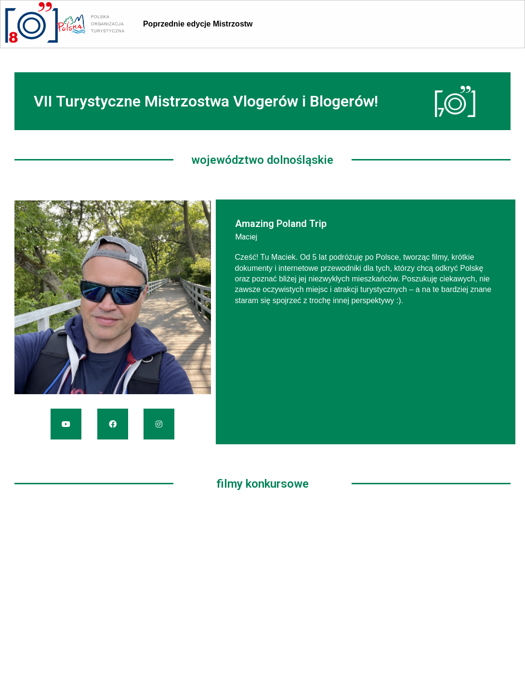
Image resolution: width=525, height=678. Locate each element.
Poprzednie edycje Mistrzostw (198, 24)
